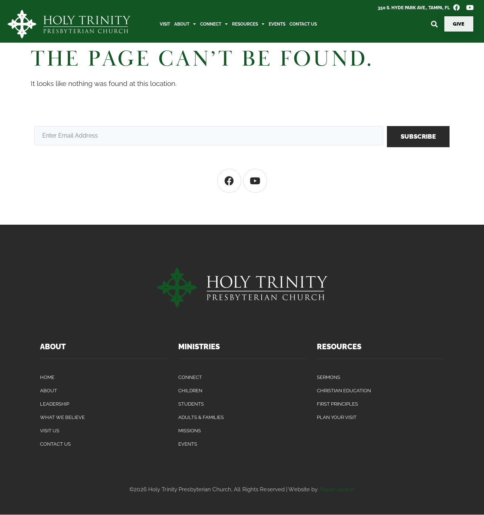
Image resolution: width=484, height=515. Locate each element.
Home (47, 377)
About (185, 24)
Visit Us (49, 430)
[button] (434, 24)
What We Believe (62, 417)
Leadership (54, 404)
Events (277, 24)
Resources (248, 24)
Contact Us (303, 24)
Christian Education (344, 390)
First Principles (337, 404)
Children (190, 390)
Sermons (328, 377)
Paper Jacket (337, 489)
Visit (165, 24)
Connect (214, 24)
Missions (189, 430)
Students (191, 404)
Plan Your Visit (337, 417)
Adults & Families (201, 417)
